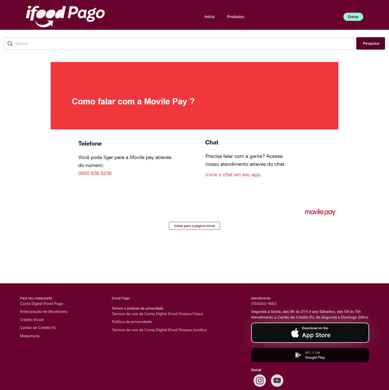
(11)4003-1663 (263, 303)
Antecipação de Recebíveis (43, 311)
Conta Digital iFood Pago (41, 303)
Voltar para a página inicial (194, 226)
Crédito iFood (31, 319)
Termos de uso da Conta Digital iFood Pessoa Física (157, 313)
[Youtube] (277, 380)
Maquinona (29, 335)
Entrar (353, 17)
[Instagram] (260, 380)
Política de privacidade (132, 321)
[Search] (179, 43)
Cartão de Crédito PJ (38, 327)
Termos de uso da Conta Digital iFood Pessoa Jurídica (159, 329)
